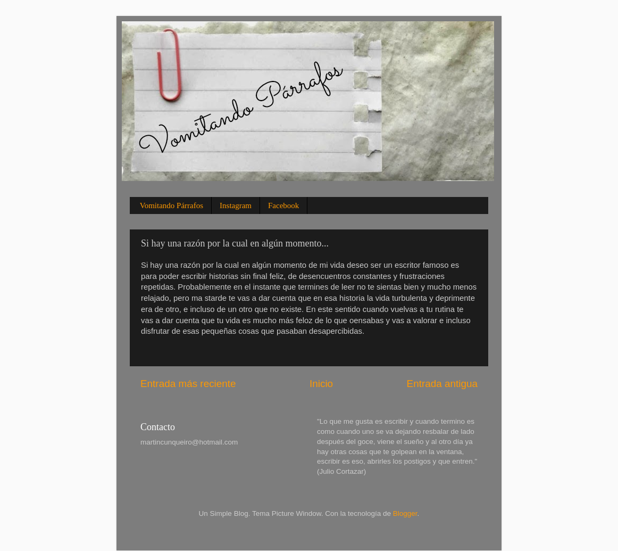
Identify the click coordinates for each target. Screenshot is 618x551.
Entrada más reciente (188, 383)
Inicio (321, 383)
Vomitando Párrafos (171, 205)
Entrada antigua (442, 383)
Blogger (405, 513)
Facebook (283, 205)
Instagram (236, 205)
